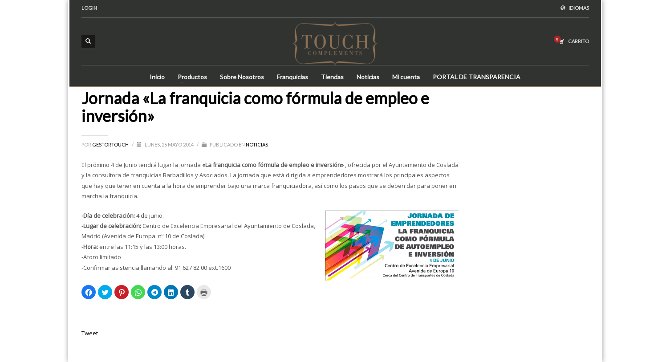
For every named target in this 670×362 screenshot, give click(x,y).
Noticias (257, 144)
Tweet (89, 333)
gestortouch (111, 144)
